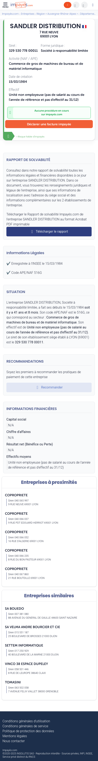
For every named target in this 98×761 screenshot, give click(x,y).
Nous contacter (13, 741)
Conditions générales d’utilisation (26, 721)
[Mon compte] (93, 5)
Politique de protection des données (28, 731)
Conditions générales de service (25, 726)
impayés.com (54, 114)
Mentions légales (14, 736)
